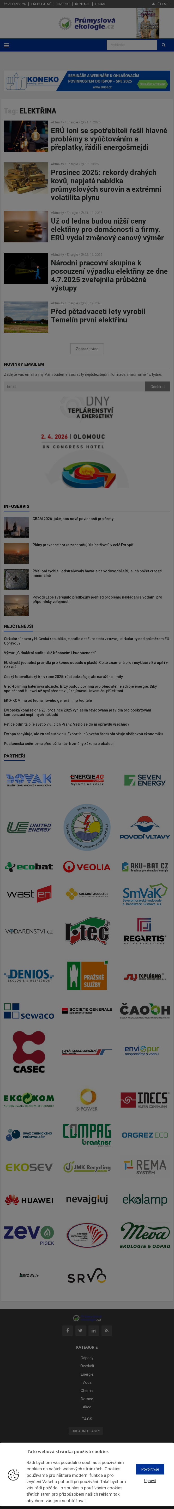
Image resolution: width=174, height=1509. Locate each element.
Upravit (150, 1480)
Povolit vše (150, 1469)
